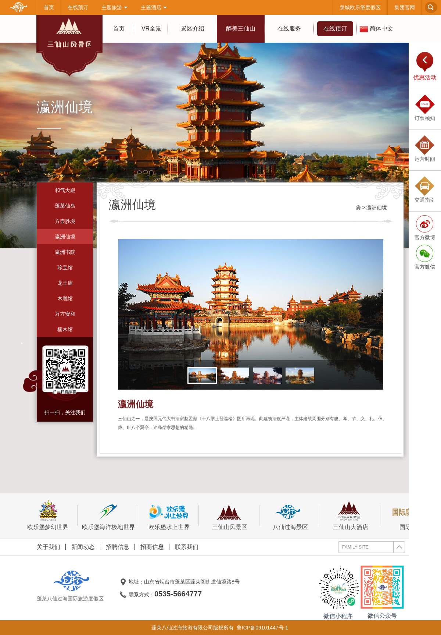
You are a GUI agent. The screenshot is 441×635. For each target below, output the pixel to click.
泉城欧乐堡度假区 (360, 7)
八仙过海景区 (290, 515)
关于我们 (48, 547)
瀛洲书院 (65, 252)
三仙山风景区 (229, 515)
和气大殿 (65, 190)
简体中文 (376, 29)
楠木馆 (65, 329)
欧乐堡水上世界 (169, 515)
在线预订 (78, 7)
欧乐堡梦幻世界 (47, 515)
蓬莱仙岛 (65, 206)
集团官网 (404, 7)
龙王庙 (65, 283)
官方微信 (425, 267)
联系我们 (186, 547)
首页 (49, 7)
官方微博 (425, 237)
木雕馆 (65, 298)
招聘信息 (117, 547)
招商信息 (152, 547)
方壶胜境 (65, 221)
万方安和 (65, 314)
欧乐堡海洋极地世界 (108, 515)
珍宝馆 (65, 267)
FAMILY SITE (373, 547)
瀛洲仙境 (65, 237)
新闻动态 (83, 547)
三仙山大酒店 (350, 515)
